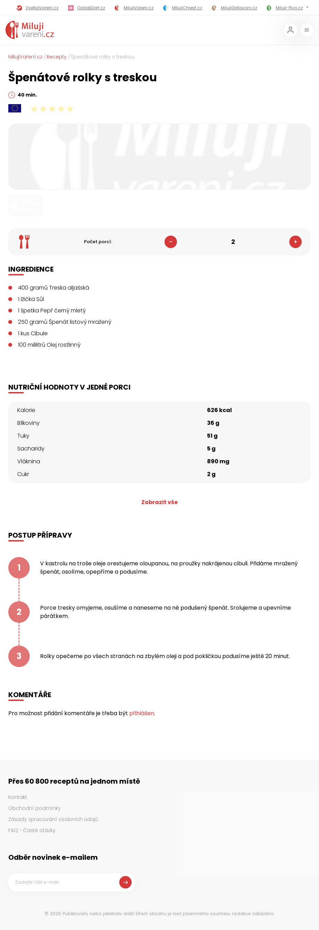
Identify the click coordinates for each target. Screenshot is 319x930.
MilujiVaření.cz (25, 56)
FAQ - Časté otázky (32, 830)
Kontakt (17, 797)
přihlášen (141, 713)
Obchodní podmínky (34, 808)
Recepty (57, 56)
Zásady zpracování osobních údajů (53, 819)
